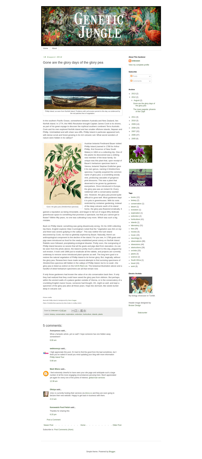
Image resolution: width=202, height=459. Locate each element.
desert (133, 207)
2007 (133, 131)
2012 (133, 97)
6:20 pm (53, 414)
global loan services (97, 378)
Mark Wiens (55, 369)
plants (100, 314)
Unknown (136, 61)
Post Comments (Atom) (63, 430)
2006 (133, 135)
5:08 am (53, 361)
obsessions (135, 244)
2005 (133, 139)
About (54, 48)
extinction (78, 314)
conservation (60, 314)
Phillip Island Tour (57, 357)
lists (132, 229)
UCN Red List (81, 266)
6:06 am (53, 340)
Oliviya (53, 389)
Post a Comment (54, 420)
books (133, 197)
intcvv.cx (88, 393)
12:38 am (54, 381)
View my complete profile (139, 65)
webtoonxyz (55, 348)
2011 (133, 117)
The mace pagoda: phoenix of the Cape (144, 110)
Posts (133, 76)
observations (136, 241)
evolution (134, 210)
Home (45, 48)
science (134, 257)
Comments (136, 81)
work (133, 266)
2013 (133, 94)
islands (94, 314)
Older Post (117, 425)
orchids (134, 251)
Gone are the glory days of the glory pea (144, 104)
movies (134, 232)
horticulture (87, 314)
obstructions (136, 247)
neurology (135, 238)
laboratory (135, 225)
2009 (133, 124)
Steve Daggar (72, 300)
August (137, 100)
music (133, 235)
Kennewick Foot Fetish (60, 407)
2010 (133, 121)
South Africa (136, 260)
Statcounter (142, 313)
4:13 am (53, 399)
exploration (70, 314)
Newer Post (48, 425)
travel (133, 263)
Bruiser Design (135, 305)
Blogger (112, 452)
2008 (133, 128)
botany (52, 314)
